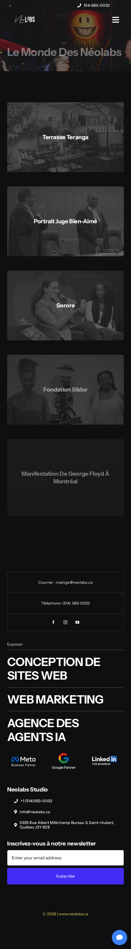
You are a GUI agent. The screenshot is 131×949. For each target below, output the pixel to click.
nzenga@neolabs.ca (74, 582)
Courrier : (47, 582)
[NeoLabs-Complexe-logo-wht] (24, 17)
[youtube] (77, 622)
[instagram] (65, 622)
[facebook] (53, 622)
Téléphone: (51, 603)
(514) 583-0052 (76, 603)
